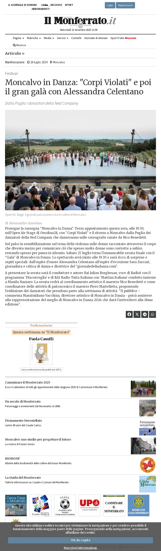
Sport (69, 5)
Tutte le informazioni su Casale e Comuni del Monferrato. (37, 482)
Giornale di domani (96, 38)
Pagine (18, 38)
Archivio (51, 5)
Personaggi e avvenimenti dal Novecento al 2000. (33, 406)
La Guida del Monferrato (23, 478)
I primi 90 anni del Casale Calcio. (23, 425)
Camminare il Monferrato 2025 (27, 382)
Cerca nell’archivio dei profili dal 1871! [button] (41, 369)
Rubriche (34, 38)
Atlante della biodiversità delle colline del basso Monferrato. (38, 463)
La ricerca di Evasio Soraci (20, 444)
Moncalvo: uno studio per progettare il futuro (38, 439)
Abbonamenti (41, 9)
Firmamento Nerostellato (23, 420)
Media (49, 38)
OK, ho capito (80, 540)
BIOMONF (12, 458)
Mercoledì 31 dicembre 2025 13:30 (78, 30)
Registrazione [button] (125, 5)
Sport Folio (123, 38)
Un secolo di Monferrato (23, 401)
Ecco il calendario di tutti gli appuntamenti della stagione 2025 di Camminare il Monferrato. (56, 387)
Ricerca (19, 45)
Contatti (76, 38)
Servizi (62, 38)
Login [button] (110, 5)
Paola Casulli (41, 339)
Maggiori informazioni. (80, 548)
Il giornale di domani (22, 5)
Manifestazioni (14, 62)
